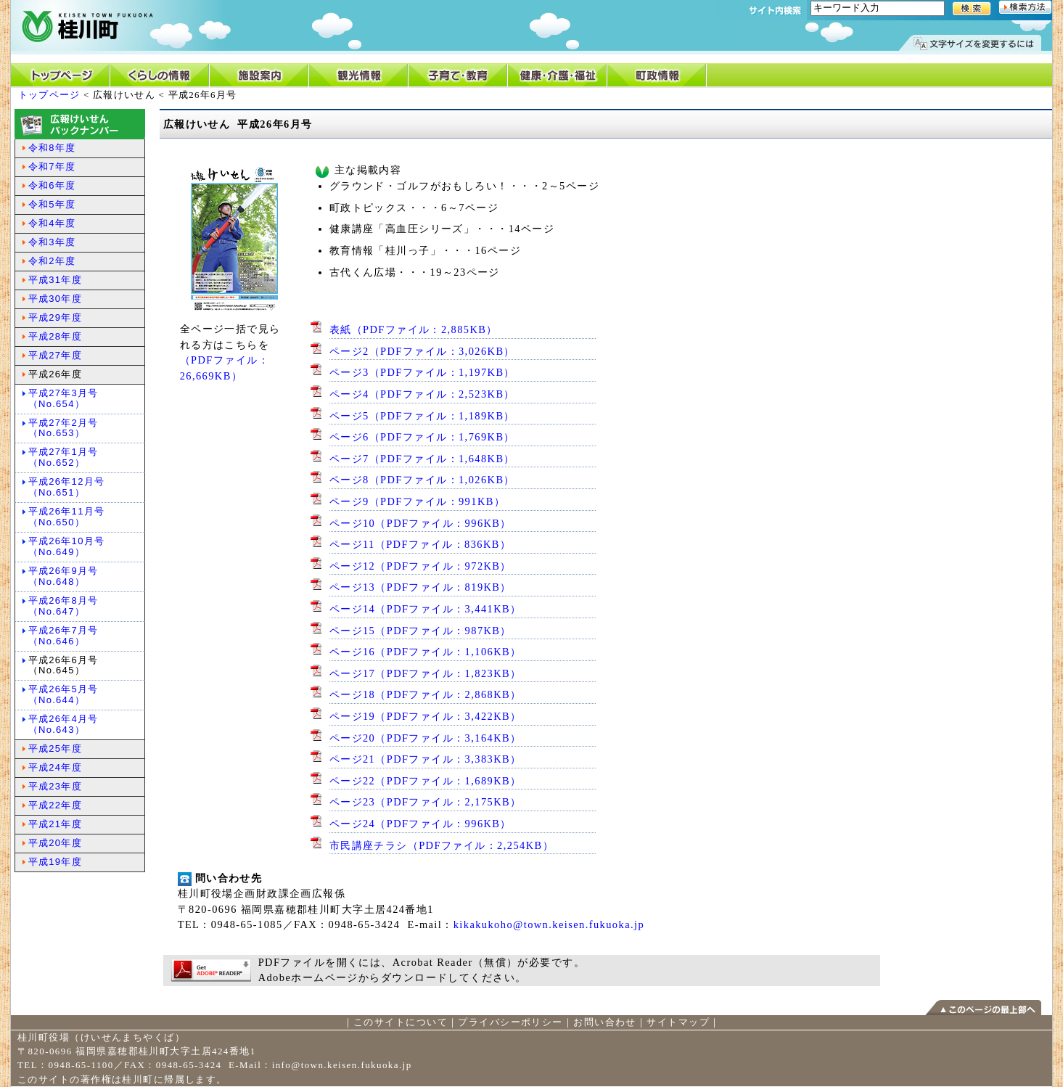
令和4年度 (52, 223)
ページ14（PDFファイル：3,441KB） (425, 609)
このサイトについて (400, 1022)
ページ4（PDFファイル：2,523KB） (422, 394)
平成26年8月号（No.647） (63, 606)
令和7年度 (52, 166)
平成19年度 (55, 861)
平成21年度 (55, 824)
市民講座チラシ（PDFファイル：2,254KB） (441, 845)
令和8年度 (52, 147)
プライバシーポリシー (510, 1022)
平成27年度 (55, 355)
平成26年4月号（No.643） (63, 724)
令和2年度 (52, 260)
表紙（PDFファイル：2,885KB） (413, 329)
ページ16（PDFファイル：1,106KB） (425, 651)
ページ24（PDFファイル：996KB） (420, 823)
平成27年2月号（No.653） (63, 428)
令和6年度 (52, 185)
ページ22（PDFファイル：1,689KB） (425, 781)
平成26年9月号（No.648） (63, 576)
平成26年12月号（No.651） (66, 487)
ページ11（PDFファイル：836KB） (420, 544)
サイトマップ (678, 1022)
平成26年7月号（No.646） (63, 636)
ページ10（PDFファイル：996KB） (420, 523)
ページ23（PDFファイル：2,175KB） (425, 802)
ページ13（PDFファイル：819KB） (420, 587)
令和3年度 (52, 242)
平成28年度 (55, 336)
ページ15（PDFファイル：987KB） (420, 630)
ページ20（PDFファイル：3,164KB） (425, 738)
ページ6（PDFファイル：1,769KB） (422, 437)
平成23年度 (55, 786)
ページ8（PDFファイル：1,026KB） (422, 479)
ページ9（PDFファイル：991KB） (417, 501)
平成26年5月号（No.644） (63, 694)
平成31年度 (55, 279)
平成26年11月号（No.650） (66, 517)
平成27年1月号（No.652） (63, 457)
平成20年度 (55, 842)
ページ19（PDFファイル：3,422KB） (425, 716)
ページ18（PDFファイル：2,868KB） (425, 694)
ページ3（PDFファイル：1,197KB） (422, 372)
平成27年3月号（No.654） (63, 398)
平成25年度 (55, 748)
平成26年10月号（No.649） (66, 546)
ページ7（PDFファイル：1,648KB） (422, 458)
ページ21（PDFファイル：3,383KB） (425, 759)
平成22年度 (55, 805)
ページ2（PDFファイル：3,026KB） (422, 351)
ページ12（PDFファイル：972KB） (420, 566)
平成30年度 (55, 298)
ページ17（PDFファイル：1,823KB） (425, 673)
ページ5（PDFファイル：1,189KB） (422, 416)
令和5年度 (52, 204)
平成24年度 (55, 767)
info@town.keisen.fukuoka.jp (342, 1064)
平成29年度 (55, 317)
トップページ (49, 94)
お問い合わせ (604, 1022)
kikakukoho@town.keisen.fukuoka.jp (548, 924)
